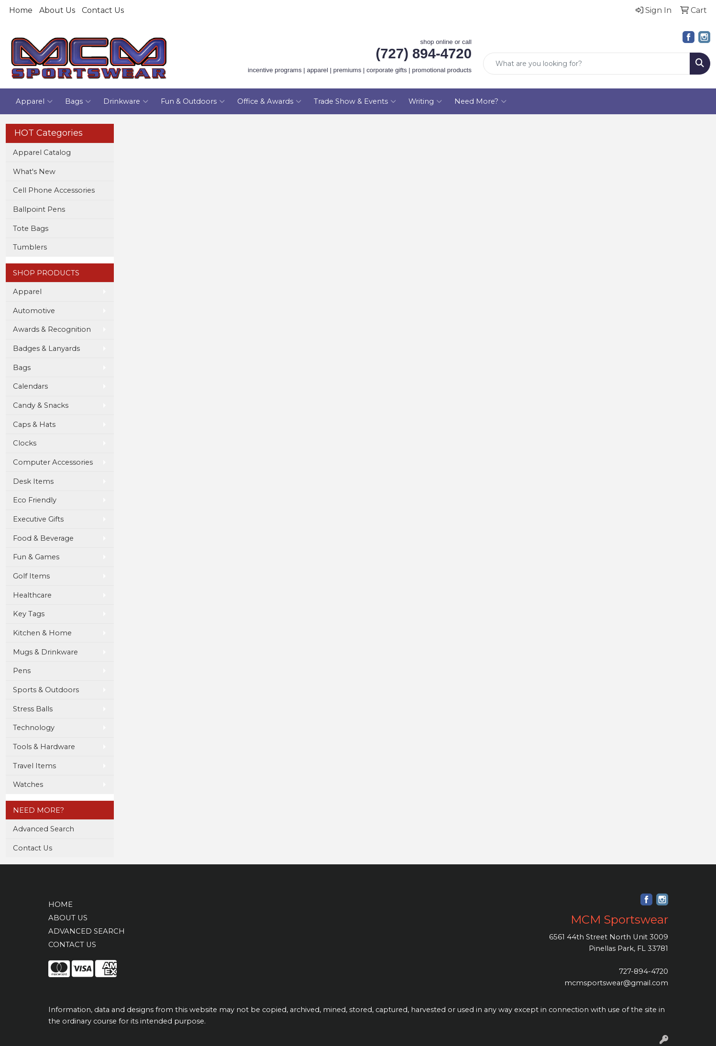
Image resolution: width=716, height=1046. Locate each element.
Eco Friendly (34, 500)
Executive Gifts (38, 519)
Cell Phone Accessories (54, 190)
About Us (57, 10)
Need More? (480, 101)
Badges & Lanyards (46, 348)
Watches (28, 784)
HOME (60, 904)
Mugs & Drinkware (45, 652)
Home (21, 10)
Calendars (30, 386)
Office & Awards (269, 101)
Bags (78, 101)
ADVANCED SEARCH (86, 931)
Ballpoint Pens (39, 209)
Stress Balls (33, 709)
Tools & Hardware (44, 746)
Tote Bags (30, 228)
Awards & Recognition (52, 329)
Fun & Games (36, 557)
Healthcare (32, 595)
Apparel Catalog (42, 152)
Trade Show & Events (355, 101)
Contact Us (103, 10)
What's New (34, 171)
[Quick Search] (586, 64)
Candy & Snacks (40, 405)
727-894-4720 (643, 971)
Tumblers (30, 247)
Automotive (34, 310)
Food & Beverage (43, 538)
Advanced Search (43, 829)
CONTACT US (72, 944)
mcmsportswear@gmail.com (616, 983)
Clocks (24, 443)
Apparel (34, 101)
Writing (425, 101)
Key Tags (28, 614)
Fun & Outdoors (193, 101)
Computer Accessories (53, 462)
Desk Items (33, 481)
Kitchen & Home (42, 633)
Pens (22, 670)
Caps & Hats (34, 424)
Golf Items (31, 576)
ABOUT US (68, 918)
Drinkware (125, 101)
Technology (34, 727)
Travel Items (34, 766)
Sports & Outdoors (46, 690)
